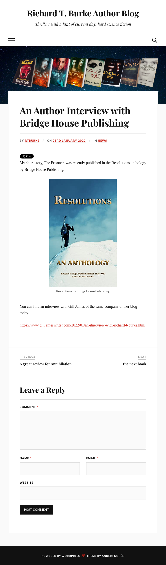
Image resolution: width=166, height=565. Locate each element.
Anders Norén (113, 555)
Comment (29, 407)
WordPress (71, 555)
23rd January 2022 (69, 140)
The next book (134, 363)
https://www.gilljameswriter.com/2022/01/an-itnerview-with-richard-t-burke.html (82, 325)
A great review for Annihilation (46, 363)
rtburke (32, 140)
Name (26, 458)
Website (26, 482)
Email (92, 458)
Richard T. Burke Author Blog (83, 13)
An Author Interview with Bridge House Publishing (75, 116)
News (102, 140)
